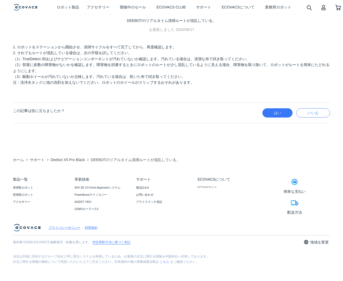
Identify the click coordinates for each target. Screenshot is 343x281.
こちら (164, 278)
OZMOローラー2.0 (86, 208)
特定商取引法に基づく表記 (111, 259)
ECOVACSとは (207, 187)
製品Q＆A (142, 187)
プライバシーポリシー (64, 244)
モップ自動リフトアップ (90, 230)
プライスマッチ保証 (149, 201)
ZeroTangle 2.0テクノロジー (92, 223)
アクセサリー (21, 201)
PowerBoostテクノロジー (91, 194)
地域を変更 (316, 258)
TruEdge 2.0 (82, 216)
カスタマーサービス (149, 216)
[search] (309, 7)
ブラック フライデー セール (31, 208)
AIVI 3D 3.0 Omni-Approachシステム (97, 187)
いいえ (313, 113)
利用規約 (91, 244)
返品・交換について (149, 208)
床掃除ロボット (23, 187)
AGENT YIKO (83, 201)
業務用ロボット (23, 216)
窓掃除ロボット (23, 194)
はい (277, 113)
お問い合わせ (145, 194)
